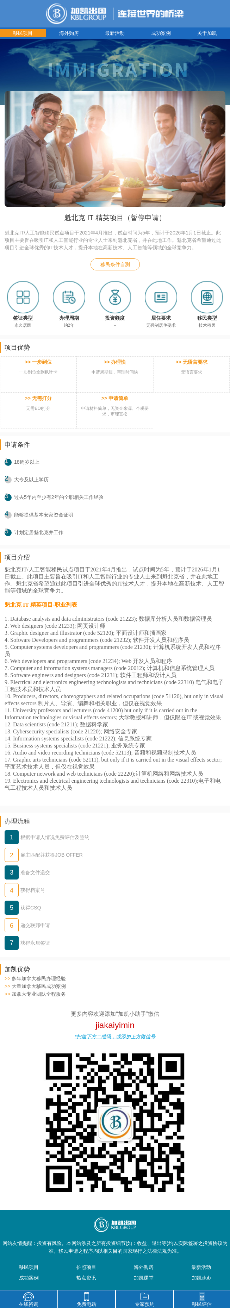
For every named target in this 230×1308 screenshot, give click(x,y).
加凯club (201, 1278)
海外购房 (69, 33)
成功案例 (161, 33)
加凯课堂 (144, 1278)
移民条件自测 (115, 264)
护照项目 (86, 1267)
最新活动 (115, 33)
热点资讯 (86, 1278)
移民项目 (23, 33)
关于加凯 (207, 33)
